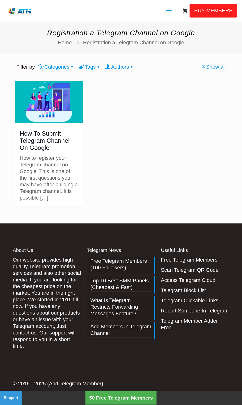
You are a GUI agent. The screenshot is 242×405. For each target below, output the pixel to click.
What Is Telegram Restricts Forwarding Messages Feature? (114, 306)
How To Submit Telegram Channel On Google (44, 140)
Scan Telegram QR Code (190, 270)
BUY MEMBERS (213, 10)
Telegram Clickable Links (189, 300)
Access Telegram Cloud (188, 280)
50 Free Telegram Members (121, 398)
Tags (90, 67)
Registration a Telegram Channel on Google (133, 42)
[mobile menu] (169, 11)
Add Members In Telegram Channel (120, 330)
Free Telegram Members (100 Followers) (118, 264)
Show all (213, 67)
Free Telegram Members (189, 260)
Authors (119, 67)
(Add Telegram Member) (75, 384)
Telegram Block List (183, 290)
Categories (56, 67)
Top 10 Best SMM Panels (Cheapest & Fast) (119, 284)
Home (65, 42)
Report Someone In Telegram (195, 311)
